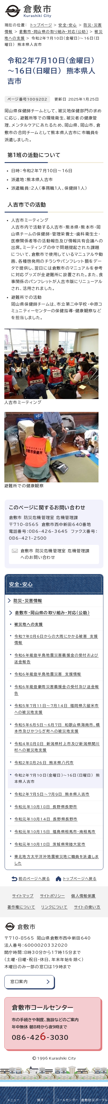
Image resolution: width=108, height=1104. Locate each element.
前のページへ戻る (34, 879)
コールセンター (67, 1100)
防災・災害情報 (28, 601)
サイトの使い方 (87, 907)
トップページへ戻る (80, 879)
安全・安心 (67, 25)
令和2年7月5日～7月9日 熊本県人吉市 (52, 794)
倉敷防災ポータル (94, 1100)
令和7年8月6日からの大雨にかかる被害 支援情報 (56, 639)
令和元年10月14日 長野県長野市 (45, 819)
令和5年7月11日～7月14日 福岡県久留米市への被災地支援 (56, 709)
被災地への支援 (28, 624)
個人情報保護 (83, 896)
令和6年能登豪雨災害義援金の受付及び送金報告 (56, 690)
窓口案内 (19, 982)
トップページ (41, 25)
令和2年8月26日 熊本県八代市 (44, 763)
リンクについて (54, 907)
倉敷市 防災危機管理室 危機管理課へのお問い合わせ (55, 554)
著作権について (21, 907)
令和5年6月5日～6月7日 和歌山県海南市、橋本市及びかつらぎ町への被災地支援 (57, 728)
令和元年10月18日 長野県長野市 (45, 807)
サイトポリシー (52, 896)
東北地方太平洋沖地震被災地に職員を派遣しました (56, 860)
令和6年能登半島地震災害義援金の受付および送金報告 (56, 658)
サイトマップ (22, 896)
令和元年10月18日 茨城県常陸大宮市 (50, 844)
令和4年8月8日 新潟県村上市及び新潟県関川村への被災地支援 (57, 747)
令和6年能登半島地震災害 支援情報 (47, 674)
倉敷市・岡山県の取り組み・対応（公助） (53, 32)
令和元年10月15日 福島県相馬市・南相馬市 (55, 832)
